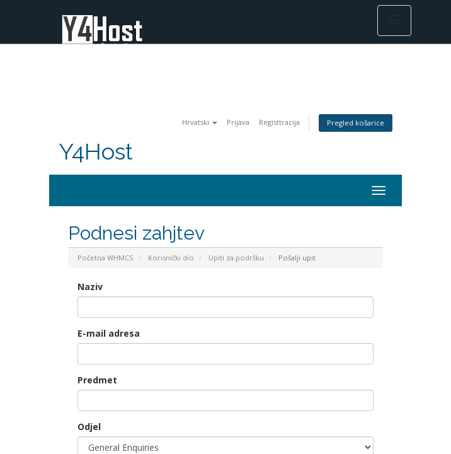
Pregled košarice (355, 122)
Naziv (90, 287)
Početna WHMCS (105, 257)
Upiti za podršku (236, 257)
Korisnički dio (171, 257)
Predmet (97, 380)
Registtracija (279, 122)
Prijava (238, 122)
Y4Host (96, 151)
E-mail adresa (108, 333)
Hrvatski (199, 122)
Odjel (89, 427)
